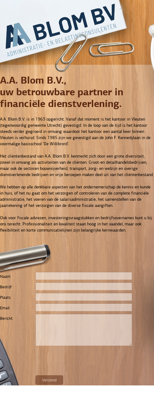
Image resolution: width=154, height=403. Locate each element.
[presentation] (47, 360)
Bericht (6, 318)
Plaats (5, 297)
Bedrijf (6, 287)
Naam (5, 276)
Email (5, 308)
